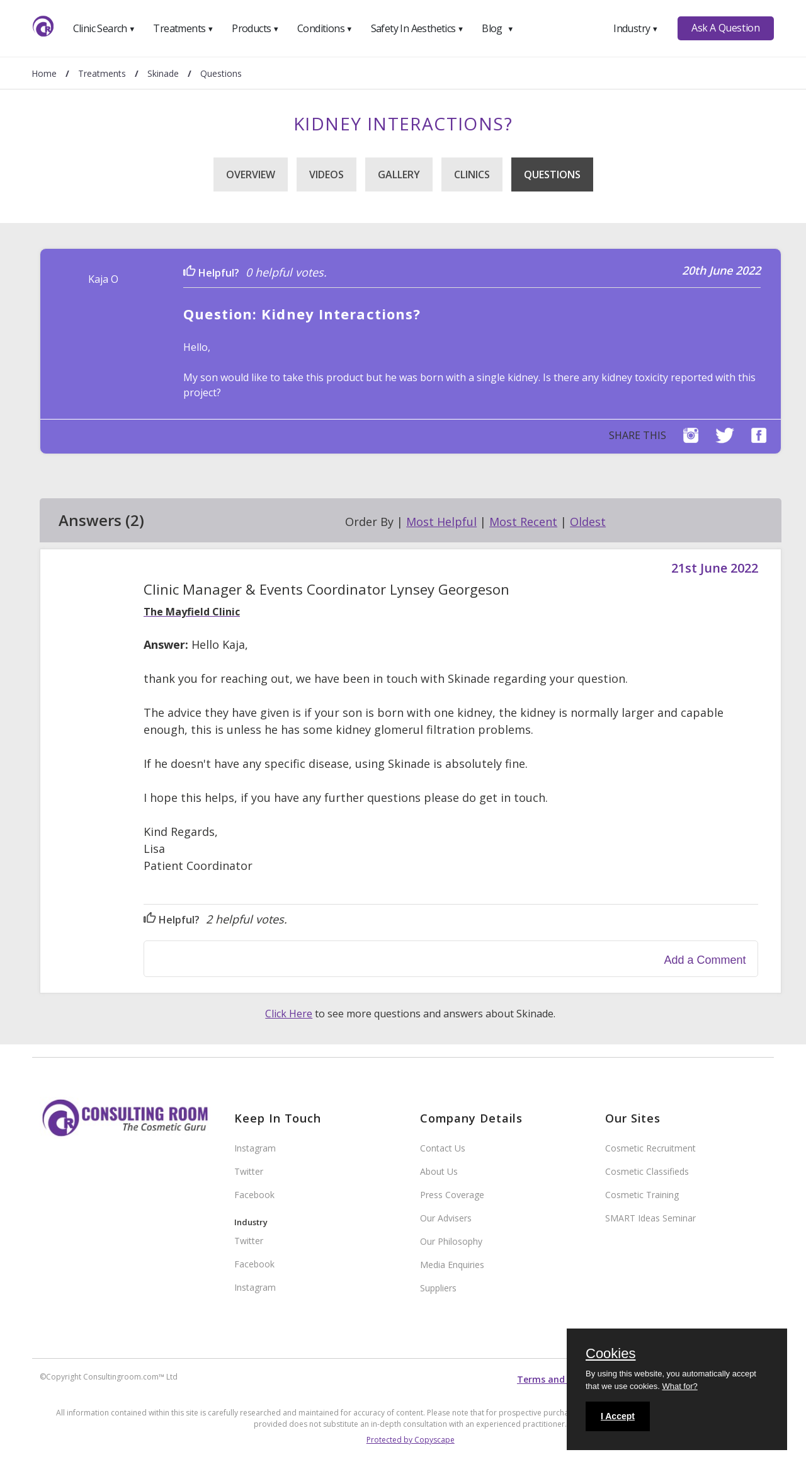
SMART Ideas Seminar (650, 1218)
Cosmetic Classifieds (647, 1171)
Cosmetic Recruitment (650, 1148)
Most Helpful (441, 521)
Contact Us (442, 1148)
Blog (497, 28)
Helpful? (211, 273)
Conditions (325, 28)
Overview (250, 174)
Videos (326, 174)
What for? (679, 1386)
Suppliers (438, 1288)
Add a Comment (705, 960)
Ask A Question (725, 28)
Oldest (588, 521)
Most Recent (523, 521)
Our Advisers (446, 1218)
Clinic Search (104, 28)
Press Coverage (452, 1195)
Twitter (248, 1171)
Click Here (288, 1013)
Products (255, 28)
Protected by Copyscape (410, 1439)
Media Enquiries (452, 1265)
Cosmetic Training (642, 1195)
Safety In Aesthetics (417, 28)
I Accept (618, 1416)
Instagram (255, 1148)
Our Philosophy (451, 1241)
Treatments (183, 28)
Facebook (254, 1195)
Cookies (610, 1354)
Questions (552, 174)
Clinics (472, 174)
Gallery (399, 174)
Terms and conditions (565, 1379)
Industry (635, 28)
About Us (439, 1171)
